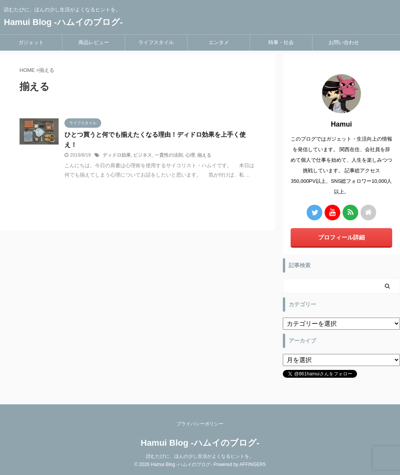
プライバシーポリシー (200, 424)
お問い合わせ (344, 42)
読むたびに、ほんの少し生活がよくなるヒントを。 (200, 456)
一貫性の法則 (169, 155)
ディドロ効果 (117, 155)
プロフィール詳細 (341, 237)
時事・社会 (281, 42)
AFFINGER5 (252, 464)
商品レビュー (94, 42)
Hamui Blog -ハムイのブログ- (63, 22)
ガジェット (31, 42)
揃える (204, 155)
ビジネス (142, 155)
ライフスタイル (156, 42)
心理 (190, 155)
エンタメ (219, 42)
